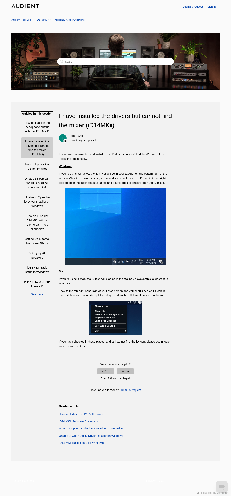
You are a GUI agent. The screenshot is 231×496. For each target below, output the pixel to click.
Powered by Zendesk (214, 492)
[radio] (105, 371)
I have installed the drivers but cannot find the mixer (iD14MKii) (37, 148)
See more (37, 294)
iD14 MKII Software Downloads (79, 421)
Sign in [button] (211, 6)
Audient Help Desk (21, 19)
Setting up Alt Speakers (37, 255)
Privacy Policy (155, 480)
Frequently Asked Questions (69, 19)
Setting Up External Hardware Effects (37, 241)
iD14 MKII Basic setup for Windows (37, 270)
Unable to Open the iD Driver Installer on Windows (37, 202)
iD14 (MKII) (43, 19)
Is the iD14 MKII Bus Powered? (37, 284)
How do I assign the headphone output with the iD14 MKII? (37, 127)
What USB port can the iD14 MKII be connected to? (37, 183)
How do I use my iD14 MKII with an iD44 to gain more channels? (37, 222)
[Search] (115, 61)
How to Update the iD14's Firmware (37, 166)
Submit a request (193, 6)
